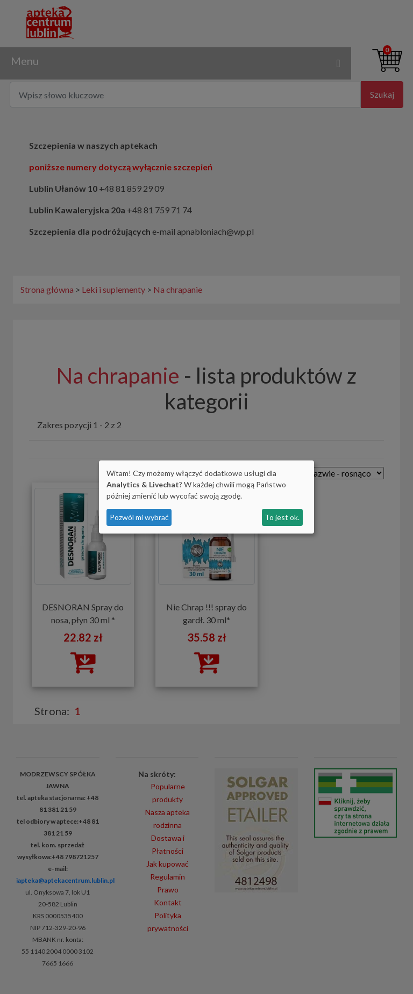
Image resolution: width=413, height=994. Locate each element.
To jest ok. (282, 517)
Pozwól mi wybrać (139, 517)
